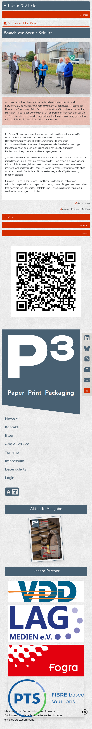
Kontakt (11, 427)
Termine (12, 452)
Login (9, 477)
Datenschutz (15, 469)
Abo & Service (17, 443)
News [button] (10, 418)
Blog (9, 435)
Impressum (14, 460)
